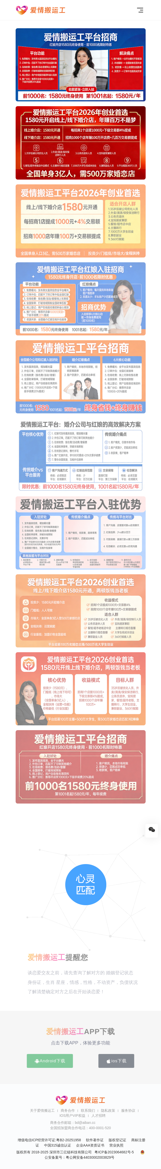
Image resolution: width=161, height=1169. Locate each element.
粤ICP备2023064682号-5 (114, 1152)
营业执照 (116, 1145)
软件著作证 (95, 1140)
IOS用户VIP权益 (72, 1116)
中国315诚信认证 (57, 1145)
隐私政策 (108, 1110)
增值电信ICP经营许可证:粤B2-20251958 (49, 1140)
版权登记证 (117, 1140)
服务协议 (128, 1110)
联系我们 (88, 1110)
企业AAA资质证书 (90, 1145)
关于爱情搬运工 (42, 1110)
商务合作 (68, 1110)
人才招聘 (98, 1116)
